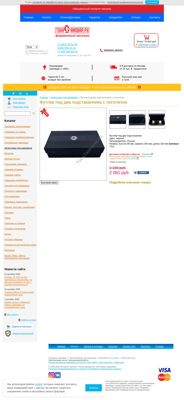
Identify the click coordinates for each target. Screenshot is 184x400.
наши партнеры (105, 362)
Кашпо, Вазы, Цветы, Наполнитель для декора (17, 256)
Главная (28, 17)
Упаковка (9, 212)
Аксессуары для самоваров (18, 148)
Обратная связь (21, 107)
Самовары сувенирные (16, 202)
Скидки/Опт (115, 17)
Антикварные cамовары (16, 142)
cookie (38, 384)
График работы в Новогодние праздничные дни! (19, 293)
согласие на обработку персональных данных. (100, 369)
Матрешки (9, 250)
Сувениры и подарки (14, 223)
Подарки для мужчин (15, 229)
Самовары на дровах (15, 132)
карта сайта (92, 362)
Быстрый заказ (49, 182)
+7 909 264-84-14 (67, 51)
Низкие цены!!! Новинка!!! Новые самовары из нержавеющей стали (17, 305)
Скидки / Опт (129, 346)
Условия (146, 154)
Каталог (46, 17)
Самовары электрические (17, 126)
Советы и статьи (28, 320)
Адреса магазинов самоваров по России (67, 362)
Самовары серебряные (16, 180)
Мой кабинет (19, 102)
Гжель (7, 218)
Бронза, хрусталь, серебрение (19, 207)
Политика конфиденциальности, (63, 369)
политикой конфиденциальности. (125, 2)
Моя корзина (19, 98)
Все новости (13, 314)
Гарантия (94, 17)
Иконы (7, 234)
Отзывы (136, 17)
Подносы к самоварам (15, 191)
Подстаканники (12, 196)
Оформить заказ (148, 44)
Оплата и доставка (93, 346)
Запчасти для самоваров (16, 185)
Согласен (151, 2)
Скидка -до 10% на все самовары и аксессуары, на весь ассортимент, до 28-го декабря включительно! (18, 281)
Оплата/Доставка (70, 17)
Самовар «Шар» (12, 175)
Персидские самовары (15, 164)
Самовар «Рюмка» (13, 169)
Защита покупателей (23, 333)
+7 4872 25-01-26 (67, 44)
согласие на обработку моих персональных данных (60, 2)
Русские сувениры (13, 239)
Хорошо (93, 387)
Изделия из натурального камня (20, 245)
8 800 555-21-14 (66, 48)
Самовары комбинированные (19, 137)
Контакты (155, 17)
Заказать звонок (113, 50)
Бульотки (8, 153)
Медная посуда (12, 159)
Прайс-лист (119, 362)
